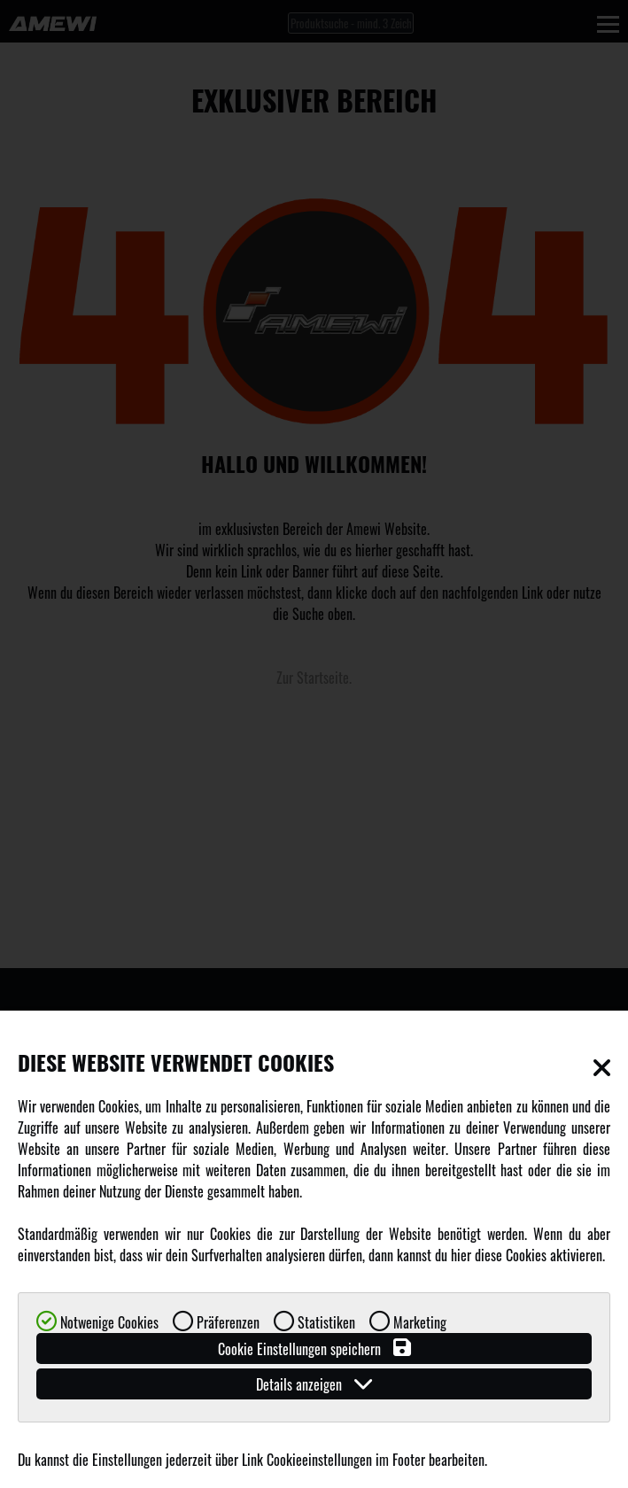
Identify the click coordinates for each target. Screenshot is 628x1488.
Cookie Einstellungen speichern (314, 1348)
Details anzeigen (314, 1384)
